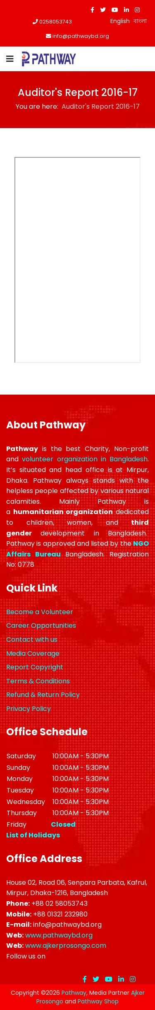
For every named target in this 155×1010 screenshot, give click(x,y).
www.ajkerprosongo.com (65, 945)
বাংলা (140, 21)
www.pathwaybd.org (59, 935)
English (120, 21)
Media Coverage (33, 653)
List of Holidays (33, 835)
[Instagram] (137, 10)
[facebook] (92, 10)
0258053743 (55, 21)
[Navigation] (10, 59)
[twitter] (103, 10)
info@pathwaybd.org (80, 36)
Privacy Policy (28, 708)
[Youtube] (115, 10)
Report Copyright (34, 667)
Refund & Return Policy (43, 694)
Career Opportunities (41, 625)
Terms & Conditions (38, 681)
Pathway (74, 993)
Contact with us (31, 639)
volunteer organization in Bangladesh (85, 459)
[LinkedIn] (126, 10)
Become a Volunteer (39, 612)
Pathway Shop (98, 1001)
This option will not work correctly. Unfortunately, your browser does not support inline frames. (77, 260)
